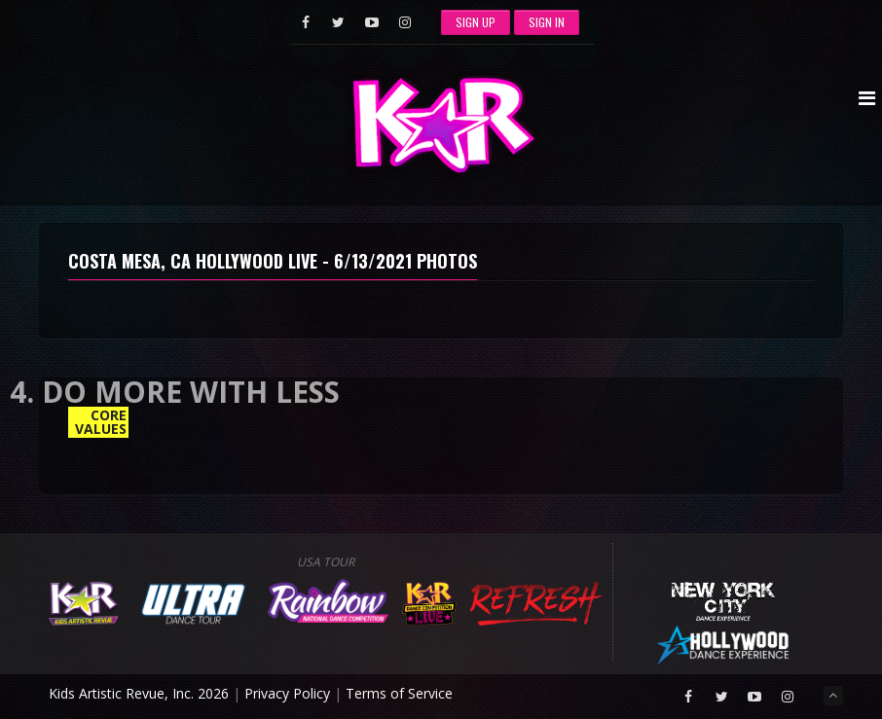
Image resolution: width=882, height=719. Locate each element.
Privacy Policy (287, 693)
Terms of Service (399, 693)
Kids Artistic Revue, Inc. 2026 (139, 693)
